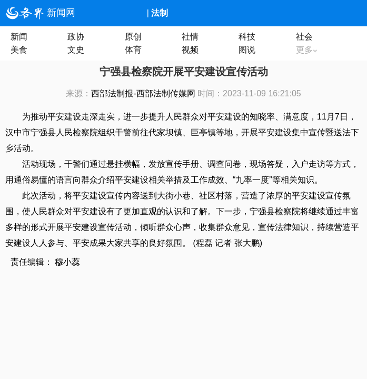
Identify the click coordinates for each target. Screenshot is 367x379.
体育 (133, 49)
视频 (190, 49)
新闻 (19, 36)
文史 (75, 49)
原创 (133, 36)
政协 (75, 36)
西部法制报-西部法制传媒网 (143, 93)
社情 (190, 36)
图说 (247, 49)
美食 (19, 49)
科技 (247, 36)
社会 (304, 36)
